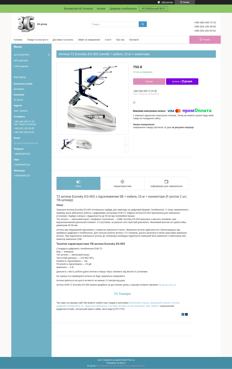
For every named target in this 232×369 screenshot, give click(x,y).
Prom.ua (131, 360)
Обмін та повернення (89, 39)
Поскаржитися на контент (108, 366)
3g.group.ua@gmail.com (26, 143)
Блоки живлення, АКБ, (139, 306)
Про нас (120, 39)
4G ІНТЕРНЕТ (21, 54)
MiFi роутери (21, 60)
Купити (149, 81)
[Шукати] (143, 24)
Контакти (134, 39)
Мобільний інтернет (139, 303)
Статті (108, 39)
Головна (18, 39)
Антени (175, 303)
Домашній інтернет (160, 303)
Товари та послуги (36, 39)
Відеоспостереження (96, 306)
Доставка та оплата (63, 39)
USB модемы (21, 66)
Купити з (182, 81)
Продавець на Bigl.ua (116, 363)
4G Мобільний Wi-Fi (153, 8)
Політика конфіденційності (133, 366)
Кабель (155, 306)
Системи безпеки (117, 306)
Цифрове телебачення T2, (70, 306)
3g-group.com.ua (167, 285)
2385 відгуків (167, 2)
